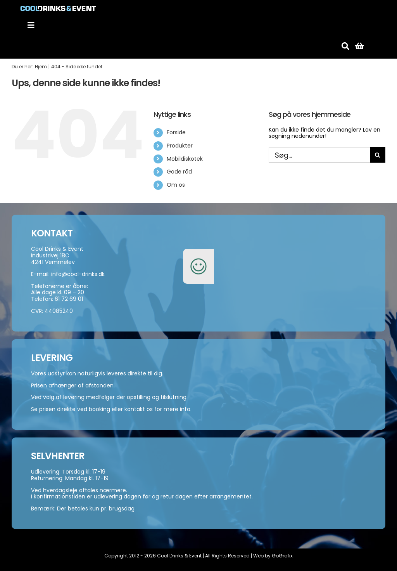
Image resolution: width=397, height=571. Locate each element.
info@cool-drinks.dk (78, 274)
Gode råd (179, 171)
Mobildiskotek (185, 159)
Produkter (180, 145)
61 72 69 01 (69, 299)
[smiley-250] (198, 253)
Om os (176, 185)
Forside (176, 132)
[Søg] (345, 46)
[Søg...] (319, 155)
